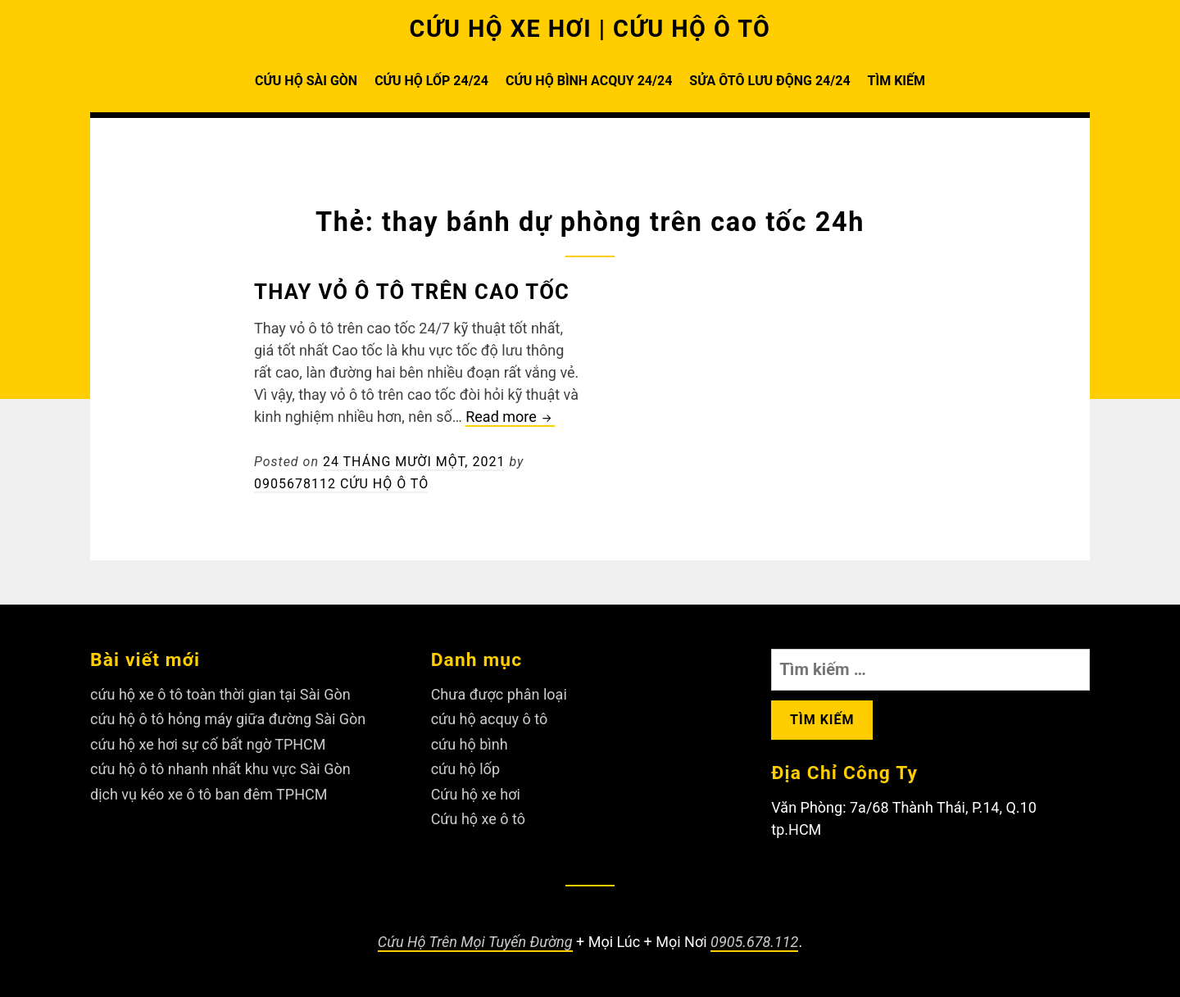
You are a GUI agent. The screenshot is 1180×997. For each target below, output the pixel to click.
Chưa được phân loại (499, 694)
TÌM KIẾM (896, 80)
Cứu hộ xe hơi (475, 794)
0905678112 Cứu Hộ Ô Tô (341, 484)
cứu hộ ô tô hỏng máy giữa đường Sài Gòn (227, 718)
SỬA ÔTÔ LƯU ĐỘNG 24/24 (769, 80)
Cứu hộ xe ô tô (478, 818)
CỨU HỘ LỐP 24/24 (431, 80)
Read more (510, 417)
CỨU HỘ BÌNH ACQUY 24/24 (589, 80)
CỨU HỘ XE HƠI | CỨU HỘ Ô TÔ (590, 29)
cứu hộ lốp (465, 768)
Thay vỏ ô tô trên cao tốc (412, 291)
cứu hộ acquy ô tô (489, 718)
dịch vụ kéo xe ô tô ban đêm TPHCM (208, 794)
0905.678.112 (754, 941)
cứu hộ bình (469, 744)
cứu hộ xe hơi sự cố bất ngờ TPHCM (208, 744)
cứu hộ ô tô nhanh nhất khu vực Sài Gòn (220, 768)
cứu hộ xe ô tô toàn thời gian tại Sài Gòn (220, 694)
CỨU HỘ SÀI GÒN (306, 80)
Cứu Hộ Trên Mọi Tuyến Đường (475, 941)
